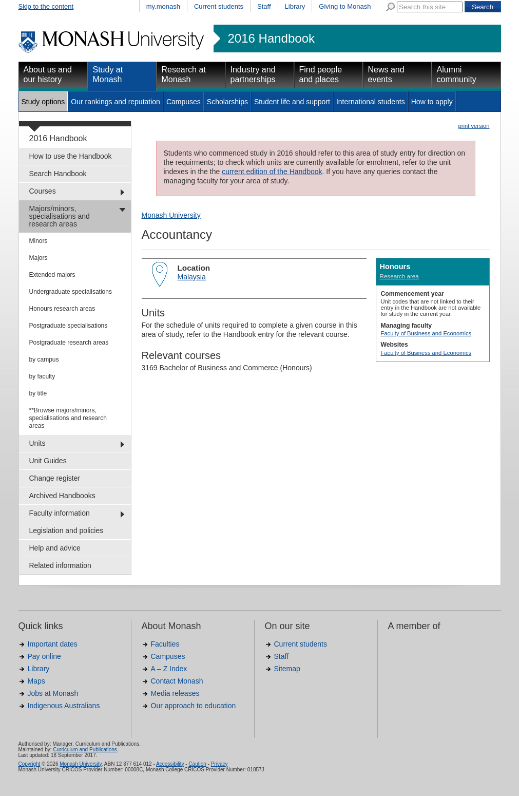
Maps (36, 681)
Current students (218, 6)
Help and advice (55, 548)
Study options (43, 102)
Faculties (165, 644)
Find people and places (320, 74)
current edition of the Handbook (272, 171)
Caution (197, 764)
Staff (264, 6)
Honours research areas (62, 308)
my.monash (163, 6)
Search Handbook (58, 173)
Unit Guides (48, 461)
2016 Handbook (271, 38)
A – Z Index (169, 669)
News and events (386, 74)
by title (38, 393)
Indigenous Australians (64, 706)
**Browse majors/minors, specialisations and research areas (68, 418)
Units (37, 443)
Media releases (175, 693)
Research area (399, 276)
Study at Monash (108, 74)
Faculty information (59, 513)
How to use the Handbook (70, 156)
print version (474, 126)
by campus (44, 359)
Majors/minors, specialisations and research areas (59, 216)
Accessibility (170, 764)
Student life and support (292, 102)
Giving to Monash (345, 6)
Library (295, 6)
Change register (55, 478)
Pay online (44, 656)
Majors (38, 257)
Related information (60, 565)
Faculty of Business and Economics (426, 333)
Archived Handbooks (62, 495)
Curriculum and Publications (85, 749)
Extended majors (52, 274)
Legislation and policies (66, 530)
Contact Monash (177, 681)
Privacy (219, 764)
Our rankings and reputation (115, 102)
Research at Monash (184, 74)
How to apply (432, 102)
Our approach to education (193, 706)
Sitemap (287, 669)
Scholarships (227, 102)
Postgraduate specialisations (68, 325)
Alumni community (456, 74)
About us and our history (48, 74)
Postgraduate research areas (69, 342)
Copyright (29, 764)
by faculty (42, 376)
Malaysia (192, 277)
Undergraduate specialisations (70, 291)
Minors (38, 240)
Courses (42, 191)
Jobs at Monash (53, 693)
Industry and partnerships (253, 74)
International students (370, 102)
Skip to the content (46, 6)
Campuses (183, 102)
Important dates (53, 644)
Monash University (171, 215)
